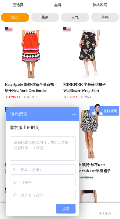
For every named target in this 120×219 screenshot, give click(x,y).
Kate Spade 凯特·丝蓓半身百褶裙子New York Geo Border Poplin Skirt (29, 90)
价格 (105, 17)
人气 (75, 17)
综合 (15, 17)
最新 (45, 17)
